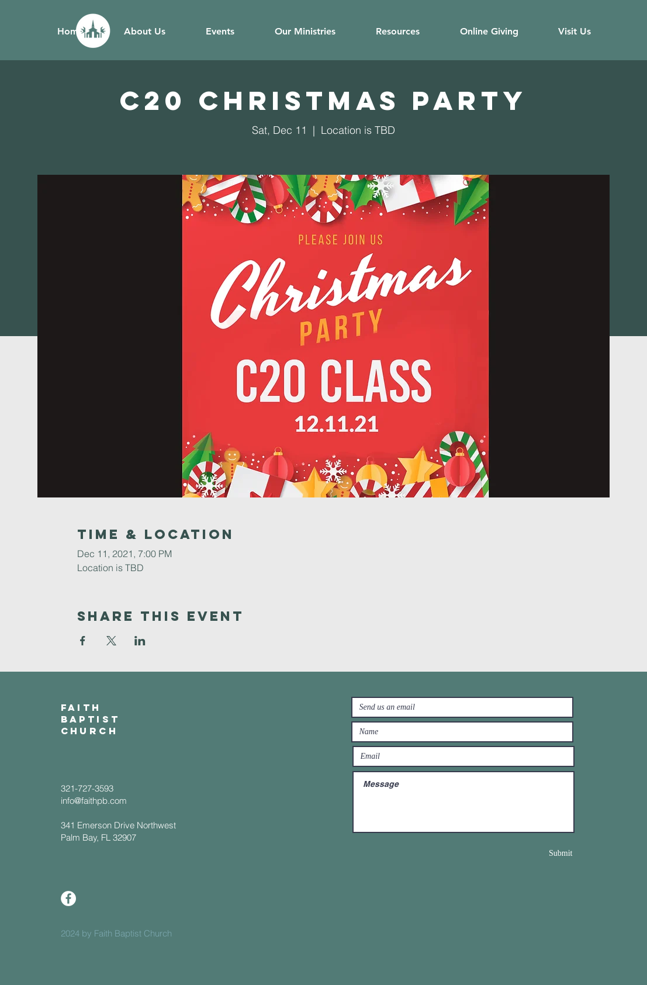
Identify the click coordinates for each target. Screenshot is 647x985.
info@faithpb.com (94, 800)
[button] (145, 31)
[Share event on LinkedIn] (140, 640)
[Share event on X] (111, 640)
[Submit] (531, 853)
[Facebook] (68, 898)
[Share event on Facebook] (82, 640)
